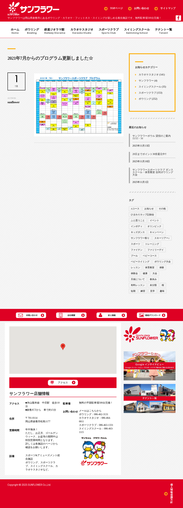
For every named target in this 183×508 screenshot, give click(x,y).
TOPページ (116, 8)
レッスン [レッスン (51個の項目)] (135, 267)
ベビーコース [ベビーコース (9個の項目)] (150, 256)
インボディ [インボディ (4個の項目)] (136, 226)
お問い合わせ (141, 8)
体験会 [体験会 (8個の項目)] (134, 273)
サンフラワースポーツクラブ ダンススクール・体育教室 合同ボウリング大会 (152, 172)
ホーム (15, 31)
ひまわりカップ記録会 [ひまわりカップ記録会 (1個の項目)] (142, 214)
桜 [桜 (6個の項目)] (163, 285)
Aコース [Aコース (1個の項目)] (135, 208)
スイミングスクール (137, 31)
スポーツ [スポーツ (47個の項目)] (135, 244)
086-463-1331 (96, 425)
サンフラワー (146, 80)
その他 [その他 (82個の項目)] (162, 208)
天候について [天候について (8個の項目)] (138, 279)
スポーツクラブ (109, 31)
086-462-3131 (93, 414)
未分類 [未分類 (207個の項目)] (153, 285)
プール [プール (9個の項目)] (134, 256)
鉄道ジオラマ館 (54, 31)
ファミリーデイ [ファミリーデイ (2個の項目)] (155, 250)
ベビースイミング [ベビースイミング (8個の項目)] (140, 261)
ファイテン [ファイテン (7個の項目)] (136, 250)
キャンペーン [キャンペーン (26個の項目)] (157, 232)
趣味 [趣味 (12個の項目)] (162, 291)
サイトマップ (167, 8)
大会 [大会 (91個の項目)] (154, 273)
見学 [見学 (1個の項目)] (152, 291)
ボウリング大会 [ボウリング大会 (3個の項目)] (162, 261)
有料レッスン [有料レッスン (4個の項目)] (138, 285)
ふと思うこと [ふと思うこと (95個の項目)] (138, 220)
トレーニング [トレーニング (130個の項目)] (152, 244)
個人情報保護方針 (171, 494)
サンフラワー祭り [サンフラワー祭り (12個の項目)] (140, 238)
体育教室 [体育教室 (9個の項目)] (149, 267)
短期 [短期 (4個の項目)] (133, 291)
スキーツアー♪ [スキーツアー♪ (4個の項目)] (162, 238)
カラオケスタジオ (82, 31)
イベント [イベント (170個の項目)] (154, 220)
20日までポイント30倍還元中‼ (149, 154)
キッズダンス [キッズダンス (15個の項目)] (138, 232)
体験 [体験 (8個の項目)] (161, 267)
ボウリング (32, 31)
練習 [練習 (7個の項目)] (142, 291)
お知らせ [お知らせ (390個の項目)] (149, 208)
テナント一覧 (163, 31)
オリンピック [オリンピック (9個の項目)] (154, 226)
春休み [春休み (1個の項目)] (153, 279)
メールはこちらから (90, 411)
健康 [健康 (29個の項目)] (145, 273)
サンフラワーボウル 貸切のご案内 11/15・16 (151, 137)
